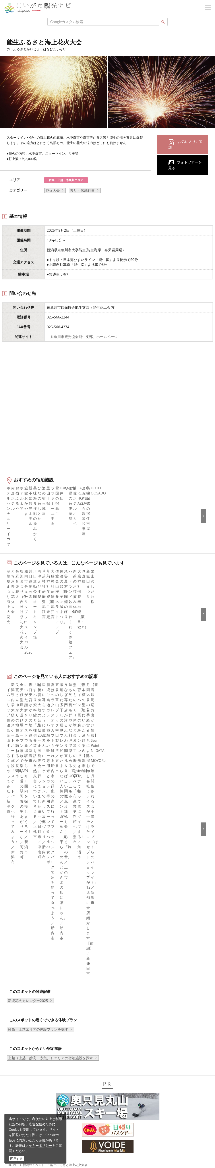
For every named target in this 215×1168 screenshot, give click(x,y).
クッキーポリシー (38, 1145)
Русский (120, 1007)
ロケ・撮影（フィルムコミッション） (143, 963)
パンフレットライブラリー (134, 939)
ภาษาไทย (120, 1013)
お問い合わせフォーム (40, 1142)
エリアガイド (20, 897)
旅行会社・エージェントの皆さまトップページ (150, 891)
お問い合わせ (123, 1040)
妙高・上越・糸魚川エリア (66, 180)
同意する (16, 1158)
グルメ (15, 903)
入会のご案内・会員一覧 (132, 909)
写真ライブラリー (36, 1105)
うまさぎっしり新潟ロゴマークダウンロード (148, 957)
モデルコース (20, 909)
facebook (17, 983)
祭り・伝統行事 (82, 190)
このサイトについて (129, 897)
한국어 (118, 989)
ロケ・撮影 (31, 1130)
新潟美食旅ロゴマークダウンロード (141, 951)
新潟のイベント (34, 859)
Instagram (18, 995)
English (119, 983)
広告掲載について (127, 915)
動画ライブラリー (127, 933)
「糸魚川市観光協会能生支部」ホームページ (82, 336)
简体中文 (120, 995)
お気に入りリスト (24, 945)
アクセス (17, 939)
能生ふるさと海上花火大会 (68, 859)
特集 (13, 891)
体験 (13, 921)
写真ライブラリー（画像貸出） (138, 927)
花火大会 (53, 190)
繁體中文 (120, 1001)
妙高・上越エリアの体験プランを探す (38, 723)
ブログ (15, 1001)
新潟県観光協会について (132, 903)
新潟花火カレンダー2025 (28, 694)
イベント (17, 927)
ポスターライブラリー (131, 945)
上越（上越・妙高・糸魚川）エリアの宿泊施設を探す (50, 751)
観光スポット (20, 915)
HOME (12, 859)
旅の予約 (17, 933)
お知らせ (17, 951)
